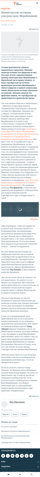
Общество (5, 9)
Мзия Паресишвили (8, 21)
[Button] (34, 29)
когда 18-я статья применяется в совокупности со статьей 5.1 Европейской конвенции (20, 182)
